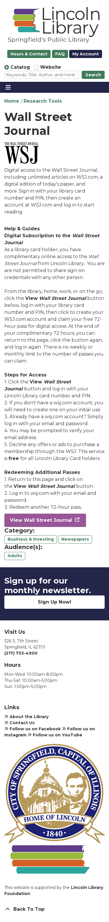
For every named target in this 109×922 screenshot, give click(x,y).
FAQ (60, 54)
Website (50, 67)
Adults (15, 555)
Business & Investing (31, 539)
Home (11, 101)
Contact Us (19, 722)
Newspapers (75, 539)
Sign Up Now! (54, 602)
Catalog (20, 67)
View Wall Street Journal (42, 520)
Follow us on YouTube (55, 735)
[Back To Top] (54, 909)
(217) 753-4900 (20, 653)
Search (93, 74)
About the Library (26, 716)
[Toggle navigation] (8, 87)
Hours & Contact (28, 54)
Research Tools (43, 101)
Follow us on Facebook (32, 728)
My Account (85, 54)
